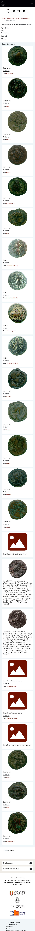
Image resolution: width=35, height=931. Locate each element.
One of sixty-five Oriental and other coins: (17, 745)
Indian (5, 260)
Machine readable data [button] (11, 869)
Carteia (8, 527)
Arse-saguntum (10, 73)
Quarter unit (7, 68)
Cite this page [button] (8, 863)
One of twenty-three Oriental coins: (15, 554)
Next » (12, 850)
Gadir (7, 106)
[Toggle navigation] (32, 3)
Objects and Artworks (13, 18)
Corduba (8, 396)
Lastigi (8, 463)
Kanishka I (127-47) (12, 265)
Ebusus (8, 139)
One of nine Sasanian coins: (12, 681)
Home (3, 18)
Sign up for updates (17, 878)
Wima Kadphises (11, 331)
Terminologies (25, 18)
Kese (7, 233)
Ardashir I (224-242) (12, 718)
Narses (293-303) (11, 686)
